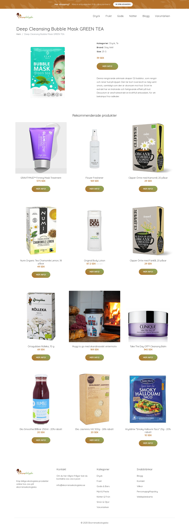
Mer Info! (107, 68)
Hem (18, 36)
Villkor (140, 488)
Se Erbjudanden (123, 4)
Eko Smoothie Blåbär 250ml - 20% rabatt (41, 431)
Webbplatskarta (145, 499)
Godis (120, 17)
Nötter (133, 17)
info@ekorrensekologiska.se (71, 487)
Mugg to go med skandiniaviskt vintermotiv (94, 348)
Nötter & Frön (103, 499)
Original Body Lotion (94, 263)
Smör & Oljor (103, 504)
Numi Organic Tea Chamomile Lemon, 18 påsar (41, 264)
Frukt (109, 17)
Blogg (145, 17)
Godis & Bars (103, 488)
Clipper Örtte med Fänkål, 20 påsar (148, 263)
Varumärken (162, 17)
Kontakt (141, 483)
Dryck (96, 17)
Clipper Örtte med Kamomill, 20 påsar (148, 180)
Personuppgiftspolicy (147, 494)
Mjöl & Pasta (103, 494)
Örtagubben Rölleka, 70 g (41, 348)
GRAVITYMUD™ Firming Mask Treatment (41, 180)
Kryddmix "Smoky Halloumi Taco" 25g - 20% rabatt (148, 433)
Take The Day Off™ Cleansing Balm (148, 348)
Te (117, 45)
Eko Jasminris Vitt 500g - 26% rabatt (94, 431)
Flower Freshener (94, 180)
